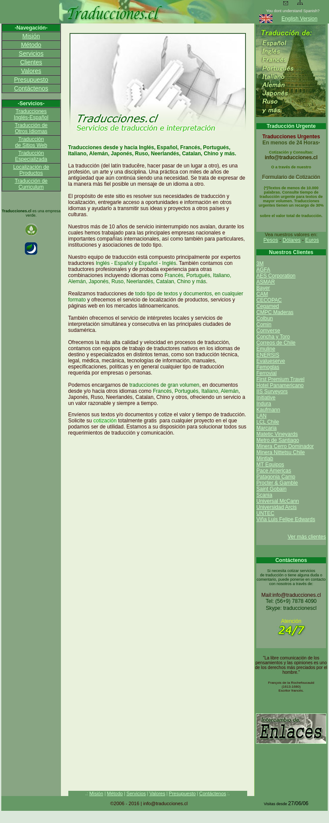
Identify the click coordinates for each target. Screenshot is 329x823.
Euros (312, 240)
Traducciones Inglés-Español (31, 114)
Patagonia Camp (275, 477)
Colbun (264, 318)
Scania (264, 495)
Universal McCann (277, 501)
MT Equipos (270, 465)
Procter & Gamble (277, 483)
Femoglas (267, 367)
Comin (264, 324)
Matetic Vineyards (277, 434)
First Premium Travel (280, 379)
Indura (263, 404)
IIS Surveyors (272, 391)
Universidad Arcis (276, 507)
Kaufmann (268, 410)
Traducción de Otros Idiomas (31, 128)
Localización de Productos (31, 170)
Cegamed (267, 306)
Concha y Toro (273, 337)
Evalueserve (270, 361)
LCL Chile (267, 422)
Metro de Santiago (277, 440)
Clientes (31, 62)
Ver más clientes (307, 537)
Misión (31, 36)
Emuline (265, 349)
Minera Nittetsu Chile (280, 452)
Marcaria (266, 428)
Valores (31, 70)
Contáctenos (31, 88)
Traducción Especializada (31, 156)
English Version (300, 19)
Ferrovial (266, 373)
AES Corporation (275, 276)
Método (31, 44)
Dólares (291, 240)
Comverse (268, 331)
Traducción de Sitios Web (31, 142)
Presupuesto (31, 79)
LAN (261, 416)
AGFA (263, 270)
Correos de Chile (275, 343)
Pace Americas (273, 471)
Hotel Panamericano (280, 385)
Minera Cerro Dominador (285, 446)
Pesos (270, 240)
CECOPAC (269, 300)
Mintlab (264, 458)
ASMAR (265, 282)
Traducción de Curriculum (31, 184)
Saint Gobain (271, 489)
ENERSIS (267, 355)
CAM (262, 294)
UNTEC (265, 513)
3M (260, 264)
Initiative (265, 398)
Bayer (263, 288)
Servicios (31, 53)
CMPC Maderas (274, 312)
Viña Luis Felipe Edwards (285, 519)
